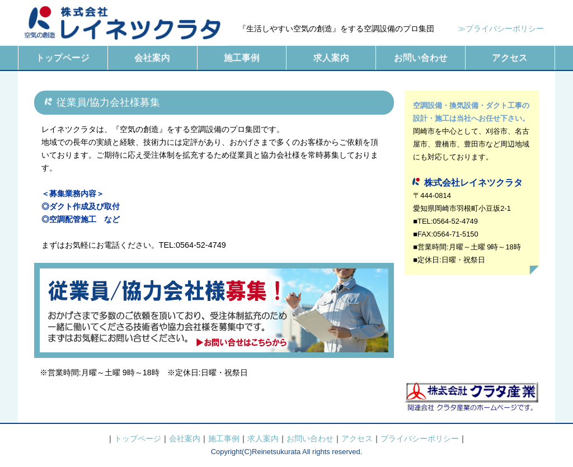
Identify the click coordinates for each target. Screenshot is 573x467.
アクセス (510, 58)
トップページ (63, 58)
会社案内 (152, 58)
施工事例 (242, 58)
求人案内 (331, 58)
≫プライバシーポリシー (501, 28)
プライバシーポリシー (420, 438)
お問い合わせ (421, 58)
